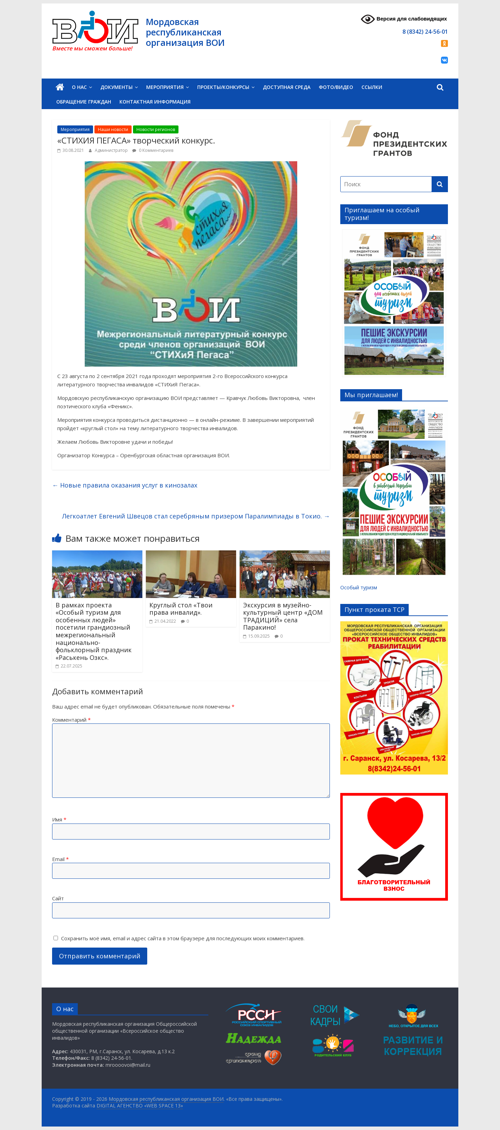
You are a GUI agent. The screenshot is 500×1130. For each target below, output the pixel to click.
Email (60, 858)
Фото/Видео (336, 87)
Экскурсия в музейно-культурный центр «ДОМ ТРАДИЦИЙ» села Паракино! (283, 616)
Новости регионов (155, 129)
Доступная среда (286, 87)
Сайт (58, 898)
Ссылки (371, 87)
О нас (79, 87)
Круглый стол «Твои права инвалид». (180, 609)
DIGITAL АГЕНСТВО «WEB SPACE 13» (140, 1105)
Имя (59, 819)
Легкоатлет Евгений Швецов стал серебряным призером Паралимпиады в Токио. (196, 516)
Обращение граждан (83, 101)
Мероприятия (165, 87)
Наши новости (113, 129)
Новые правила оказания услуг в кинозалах (124, 485)
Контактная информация (155, 101)
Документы (116, 87)
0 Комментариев (152, 150)
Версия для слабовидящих (404, 19)
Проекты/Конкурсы (223, 87)
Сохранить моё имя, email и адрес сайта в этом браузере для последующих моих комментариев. (183, 938)
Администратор (112, 150)
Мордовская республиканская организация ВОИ (185, 32)
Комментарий (71, 719)
